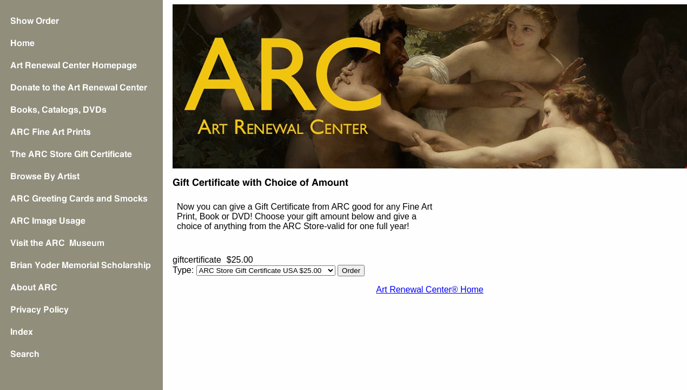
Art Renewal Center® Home (430, 289)
